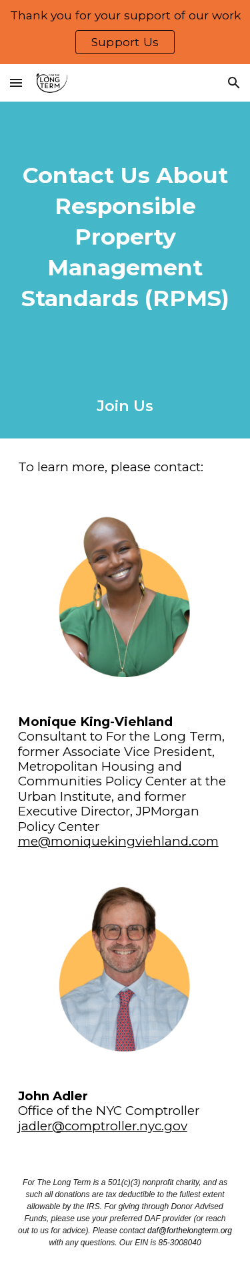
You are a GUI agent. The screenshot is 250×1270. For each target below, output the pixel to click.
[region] (125, 32)
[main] (125, 237)
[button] (16, 82)
